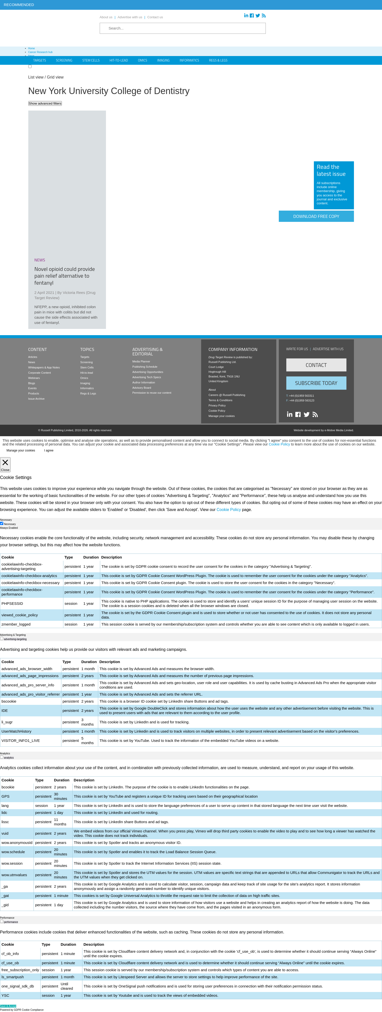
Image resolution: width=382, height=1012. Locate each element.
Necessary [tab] (6, 520)
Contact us (155, 17)
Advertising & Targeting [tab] (13, 635)
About (212, 389)
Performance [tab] (7, 917)
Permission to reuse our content (152, 392)
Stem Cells (91, 60)
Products (33, 393)
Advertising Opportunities (148, 371)
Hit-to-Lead (119, 60)
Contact (316, 365)
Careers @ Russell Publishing (227, 394)
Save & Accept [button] (8, 1006)
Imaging (163, 60)
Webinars (34, 377)
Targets (84, 356)
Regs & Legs (218, 60)
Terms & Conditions (220, 400)
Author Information (144, 382)
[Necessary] (1, 523)
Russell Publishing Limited (57, 430)
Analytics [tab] (5, 753)
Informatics (189, 60)
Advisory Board (142, 387)
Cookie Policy (217, 410)
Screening (86, 362)
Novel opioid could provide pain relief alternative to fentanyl (64, 276)
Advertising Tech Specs (147, 377)
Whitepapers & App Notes (44, 367)
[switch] (1, 638)
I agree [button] (48, 450)
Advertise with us (129, 17)
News (31, 362)
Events (32, 388)
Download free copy (316, 216)
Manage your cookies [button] (222, 415)
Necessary (10, 524)
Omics (142, 60)
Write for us (297, 348)
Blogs (31, 383)
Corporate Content (39, 372)
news (39, 260)
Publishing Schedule (145, 366)
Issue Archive (36, 398)
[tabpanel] (191, 581)
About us (106, 17)
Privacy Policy (217, 405)
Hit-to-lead (86, 372)
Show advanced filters (45, 103)
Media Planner (141, 361)
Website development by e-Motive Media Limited (323, 430)
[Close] (5, 464)
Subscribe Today (316, 383)
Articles (32, 356)
